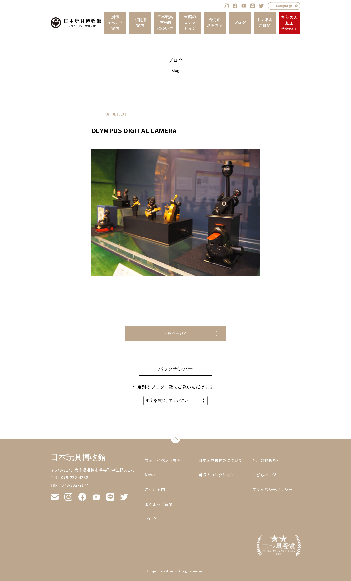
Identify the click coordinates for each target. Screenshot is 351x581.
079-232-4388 (74, 477)
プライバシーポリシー (272, 489)
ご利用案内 (140, 22)
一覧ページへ (175, 333)
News (150, 475)
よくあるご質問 (265, 22)
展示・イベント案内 (163, 460)
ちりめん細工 (289, 23)
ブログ (240, 22)
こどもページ (264, 475)
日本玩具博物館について (165, 22)
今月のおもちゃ (215, 22)
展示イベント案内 (115, 22)
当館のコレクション (190, 22)
